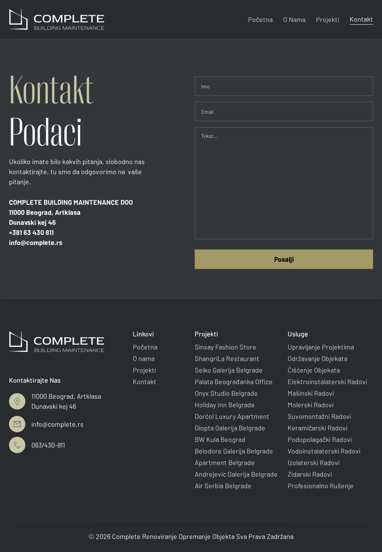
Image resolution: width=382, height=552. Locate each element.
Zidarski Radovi (310, 474)
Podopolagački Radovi (320, 439)
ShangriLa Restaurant (227, 358)
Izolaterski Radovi (313, 462)
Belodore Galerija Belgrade (234, 451)
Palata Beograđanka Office (234, 381)
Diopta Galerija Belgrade (230, 428)
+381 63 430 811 (31, 232)
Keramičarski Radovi (317, 428)
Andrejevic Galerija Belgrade (236, 474)
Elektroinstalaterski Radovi (327, 381)
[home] (56, 19)
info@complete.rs (35, 242)
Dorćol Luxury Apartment (232, 416)
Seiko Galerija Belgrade (229, 370)
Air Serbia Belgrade (223, 486)
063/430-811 (48, 445)
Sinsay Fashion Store (225, 347)
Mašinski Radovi (311, 393)
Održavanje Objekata (317, 358)
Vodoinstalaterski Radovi (324, 451)
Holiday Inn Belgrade (225, 405)
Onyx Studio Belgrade (226, 393)
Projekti (327, 19)
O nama (143, 358)
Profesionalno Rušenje (321, 486)
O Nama (294, 19)
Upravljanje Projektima (321, 347)
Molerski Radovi (311, 405)
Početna (260, 19)
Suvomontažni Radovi (319, 416)
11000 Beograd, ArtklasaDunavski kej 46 (45, 217)
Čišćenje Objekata (314, 370)
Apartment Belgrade (225, 462)
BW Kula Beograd (220, 439)
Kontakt (361, 19)
